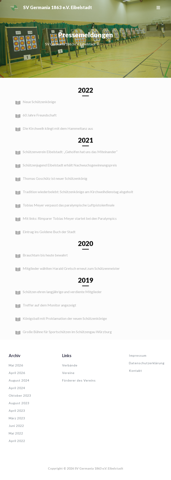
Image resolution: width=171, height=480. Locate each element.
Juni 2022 (16, 426)
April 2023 (17, 410)
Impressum (138, 355)
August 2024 (19, 380)
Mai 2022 (16, 433)
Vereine (68, 373)
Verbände (69, 365)
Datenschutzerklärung (147, 363)
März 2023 (17, 418)
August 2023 (19, 403)
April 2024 (17, 388)
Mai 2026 (16, 365)
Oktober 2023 (20, 395)
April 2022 (17, 441)
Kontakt (135, 370)
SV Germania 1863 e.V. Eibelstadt (57, 7)
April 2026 (17, 373)
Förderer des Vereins (79, 380)
